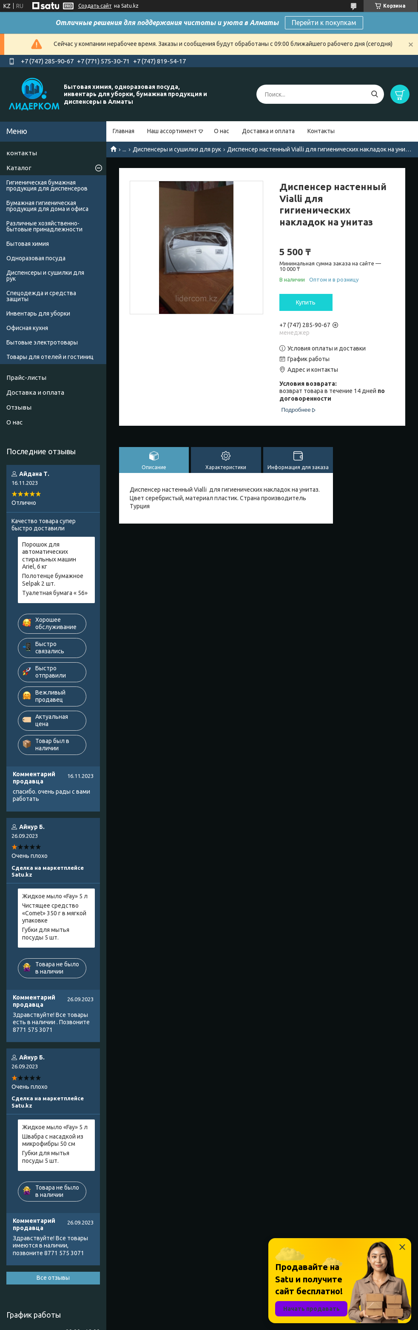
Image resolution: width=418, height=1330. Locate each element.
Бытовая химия (27, 243)
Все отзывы (53, 1277)
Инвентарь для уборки (38, 313)
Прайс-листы (26, 377)
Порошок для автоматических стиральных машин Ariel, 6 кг (49, 555)
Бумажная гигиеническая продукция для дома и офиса (47, 205)
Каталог (18, 167)
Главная (123, 131)
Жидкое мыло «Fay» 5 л (55, 896)
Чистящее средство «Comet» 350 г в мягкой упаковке (54, 913)
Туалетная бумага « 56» (55, 593)
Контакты (321, 131)
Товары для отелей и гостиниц (50, 356)
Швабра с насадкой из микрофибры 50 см (52, 1140)
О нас (221, 131)
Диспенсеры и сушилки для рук (177, 149)
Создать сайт (95, 6)
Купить (306, 302)
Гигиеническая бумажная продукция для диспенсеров (47, 185)
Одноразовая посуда (35, 258)
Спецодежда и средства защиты (41, 296)
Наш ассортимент (172, 131)
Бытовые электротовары (42, 342)
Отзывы (18, 407)
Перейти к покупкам (324, 22)
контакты (21, 153)
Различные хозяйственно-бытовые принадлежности (44, 226)
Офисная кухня (27, 328)
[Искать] (374, 94)
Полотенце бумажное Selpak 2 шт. (52, 579)
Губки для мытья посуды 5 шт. (45, 933)
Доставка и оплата (268, 131)
